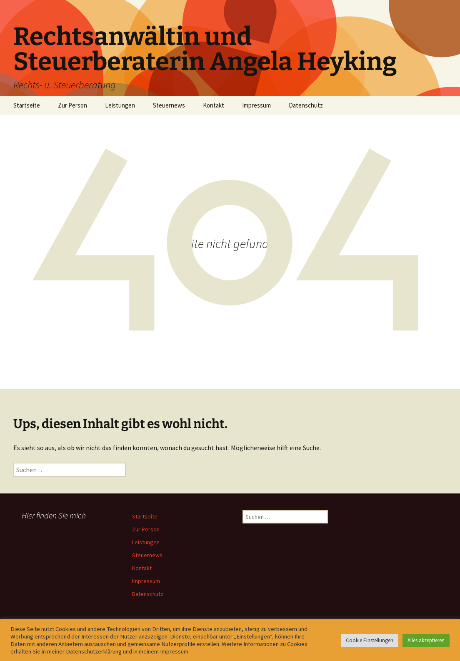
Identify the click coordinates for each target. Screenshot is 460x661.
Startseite (26, 105)
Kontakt (213, 105)
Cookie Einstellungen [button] (369, 640)
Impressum (256, 105)
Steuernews (169, 105)
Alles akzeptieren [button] (426, 640)
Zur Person (72, 105)
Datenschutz (306, 105)
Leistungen (120, 105)
